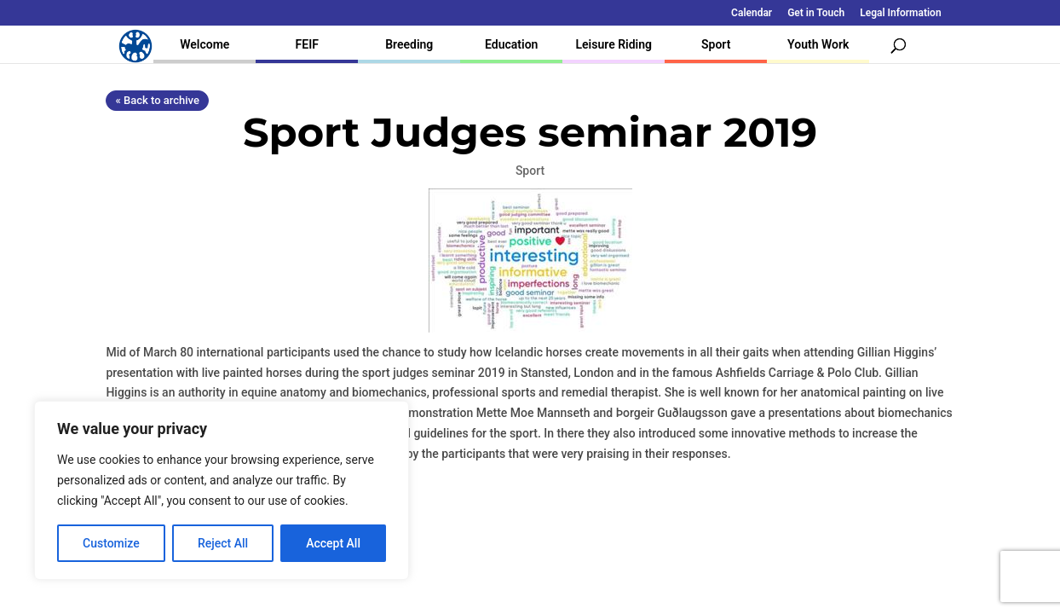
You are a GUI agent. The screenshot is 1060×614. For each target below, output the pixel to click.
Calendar (751, 13)
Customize (111, 543)
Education (511, 44)
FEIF (307, 44)
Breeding (409, 44)
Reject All (223, 543)
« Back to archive (157, 100)
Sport (715, 44)
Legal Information (900, 13)
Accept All (333, 543)
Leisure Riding (613, 44)
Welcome (204, 44)
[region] (221, 490)
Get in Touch (815, 13)
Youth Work (818, 44)
